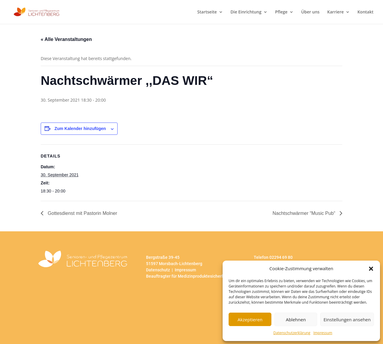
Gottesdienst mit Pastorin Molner (81, 213)
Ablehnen (296, 319)
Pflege (281, 12)
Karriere (335, 12)
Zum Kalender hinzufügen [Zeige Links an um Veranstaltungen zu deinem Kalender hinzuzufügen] (80, 128)
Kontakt (365, 12)
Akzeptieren (250, 319)
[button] (371, 269)
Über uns (310, 12)
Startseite (207, 12)
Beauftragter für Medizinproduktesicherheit (187, 276)
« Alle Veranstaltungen (66, 39)
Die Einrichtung (245, 12)
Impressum (322, 332)
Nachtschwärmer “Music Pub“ (305, 213)
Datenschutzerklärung (292, 332)
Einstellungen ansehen (347, 319)
